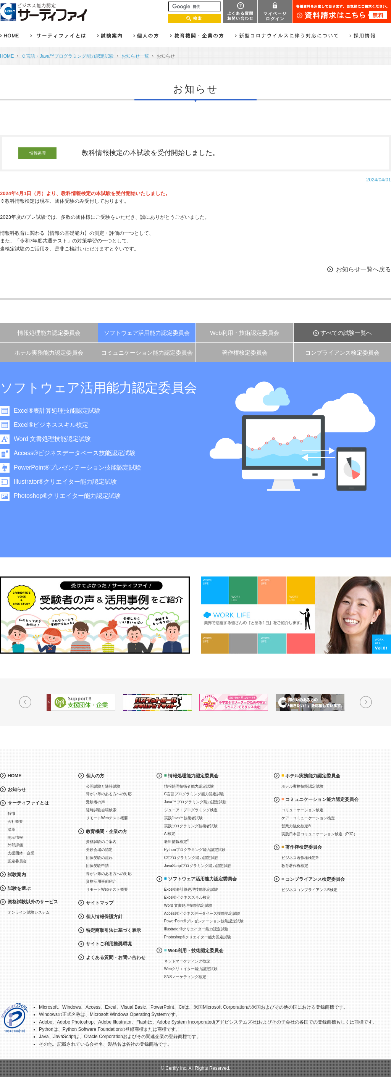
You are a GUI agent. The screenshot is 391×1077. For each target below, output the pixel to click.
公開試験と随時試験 (103, 786)
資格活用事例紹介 (101, 881)
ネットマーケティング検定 (187, 961)
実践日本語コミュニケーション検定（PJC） (319, 834)
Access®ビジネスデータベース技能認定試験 (75, 453)
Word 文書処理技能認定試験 (52, 439)
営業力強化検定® (296, 826)
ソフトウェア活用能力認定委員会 (147, 332)
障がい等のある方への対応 (109, 794)
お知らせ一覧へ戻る (363, 269)
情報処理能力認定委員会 (49, 332)
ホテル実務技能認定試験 (302, 786)
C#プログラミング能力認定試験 (191, 858)
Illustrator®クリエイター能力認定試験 (65, 481)
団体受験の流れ (99, 858)
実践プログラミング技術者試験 (191, 826)
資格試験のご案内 (101, 842)
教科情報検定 (176, 841)
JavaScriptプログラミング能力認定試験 (198, 866)
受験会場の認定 (99, 850)
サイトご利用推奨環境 (109, 943)
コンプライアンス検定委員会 (342, 352)
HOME (7, 56)
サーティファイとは (28, 803)
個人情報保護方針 (104, 916)
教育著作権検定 (294, 866)
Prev (25, 702)
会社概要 (15, 821)
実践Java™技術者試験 (183, 818)
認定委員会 (17, 861)
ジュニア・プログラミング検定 (191, 810)
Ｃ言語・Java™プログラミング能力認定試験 (67, 56)
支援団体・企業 (21, 853)
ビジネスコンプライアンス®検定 (309, 890)
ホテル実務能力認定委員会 (49, 352)
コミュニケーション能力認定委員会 (147, 352)
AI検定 (169, 834)
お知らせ (17, 789)
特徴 (11, 813)
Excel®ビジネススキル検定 (51, 424)
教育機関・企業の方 (106, 831)
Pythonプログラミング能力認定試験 (195, 850)
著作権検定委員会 (245, 352)
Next (366, 702)
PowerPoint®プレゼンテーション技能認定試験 (77, 467)
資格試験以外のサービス (33, 901)
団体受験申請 (97, 866)
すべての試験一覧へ (346, 332)
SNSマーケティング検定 (185, 977)
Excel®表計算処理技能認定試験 (57, 410)
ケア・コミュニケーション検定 (308, 818)
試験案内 (17, 874)
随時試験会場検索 (101, 810)
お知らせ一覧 (135, 56)
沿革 (11, 829)
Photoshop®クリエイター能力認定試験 (67, 495)
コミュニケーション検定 (302, 810)
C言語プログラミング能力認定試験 (194, 794)
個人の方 (95, 775)
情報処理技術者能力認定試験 (189, 786)
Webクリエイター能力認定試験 (191, 969)
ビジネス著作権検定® (299, 858)
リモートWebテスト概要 (107, 818)
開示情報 (15, 837)
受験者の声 (95, 802)
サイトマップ (99, 903)
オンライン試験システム (29, 912)
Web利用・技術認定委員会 (244, 332)
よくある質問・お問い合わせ (115, 957)
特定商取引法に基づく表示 (113, 930)
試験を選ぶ (19, 888)
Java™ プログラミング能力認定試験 (195, 802)
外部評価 (15, 845)
